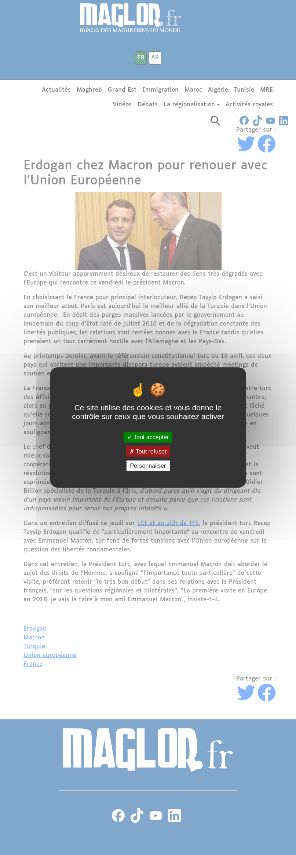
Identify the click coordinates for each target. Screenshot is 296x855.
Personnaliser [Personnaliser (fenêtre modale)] (148, 466)
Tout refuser (148, 451)
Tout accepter (148, 437)
